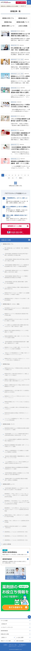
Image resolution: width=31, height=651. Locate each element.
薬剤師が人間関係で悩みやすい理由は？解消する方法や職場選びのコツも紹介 (17, 385)
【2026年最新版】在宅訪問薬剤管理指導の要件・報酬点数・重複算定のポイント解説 (17, 342)
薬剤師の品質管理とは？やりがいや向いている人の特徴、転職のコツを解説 (16, 320)
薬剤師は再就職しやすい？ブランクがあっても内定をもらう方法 (17, 402)
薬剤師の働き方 (22, 18)
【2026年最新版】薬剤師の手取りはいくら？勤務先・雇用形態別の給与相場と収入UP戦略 (17, 277)
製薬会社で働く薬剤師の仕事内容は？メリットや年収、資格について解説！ (17, 331)
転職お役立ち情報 (5, 634)
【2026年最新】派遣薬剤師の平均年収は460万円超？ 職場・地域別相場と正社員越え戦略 (16, 254)
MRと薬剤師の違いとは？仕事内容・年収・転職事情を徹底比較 (17, 249)
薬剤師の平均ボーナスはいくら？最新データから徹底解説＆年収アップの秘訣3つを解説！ (17, 293)
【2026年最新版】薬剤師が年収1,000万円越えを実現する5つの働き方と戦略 (17, 260)
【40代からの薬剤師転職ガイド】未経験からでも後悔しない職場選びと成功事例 (16, 451)
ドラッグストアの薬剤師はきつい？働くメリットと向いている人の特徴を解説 (17, 419)
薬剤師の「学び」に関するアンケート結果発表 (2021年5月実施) (17, 521)
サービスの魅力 (4, 620)
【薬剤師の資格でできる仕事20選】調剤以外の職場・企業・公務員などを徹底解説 (16, 479)
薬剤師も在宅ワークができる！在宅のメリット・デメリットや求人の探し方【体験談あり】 (17, 359)
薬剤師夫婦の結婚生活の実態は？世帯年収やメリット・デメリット (17, 413)
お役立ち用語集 (22, 26)
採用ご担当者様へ (20, 640)
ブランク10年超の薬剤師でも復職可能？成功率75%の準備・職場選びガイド (16, 440)
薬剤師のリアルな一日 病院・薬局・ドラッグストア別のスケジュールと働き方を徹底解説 (17, 348)
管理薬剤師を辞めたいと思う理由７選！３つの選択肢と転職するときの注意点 (17, 391)
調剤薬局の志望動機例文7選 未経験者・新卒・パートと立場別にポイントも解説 (17, 445)
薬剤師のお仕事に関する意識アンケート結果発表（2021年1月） (15, 527)
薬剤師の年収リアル (8, 18)
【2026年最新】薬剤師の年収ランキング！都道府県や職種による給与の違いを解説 (17, 271)
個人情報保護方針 (22, 644)
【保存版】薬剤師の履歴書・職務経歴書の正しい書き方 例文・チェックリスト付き (17, 457)
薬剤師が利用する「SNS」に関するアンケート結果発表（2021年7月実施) (16, 515)
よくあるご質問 (19, 637)
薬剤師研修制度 (4, 630)
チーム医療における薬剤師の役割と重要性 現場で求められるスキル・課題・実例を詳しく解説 (17, 325)
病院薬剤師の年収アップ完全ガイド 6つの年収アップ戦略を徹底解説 (17, 299)
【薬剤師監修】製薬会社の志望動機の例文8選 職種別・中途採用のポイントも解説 (17, 468)
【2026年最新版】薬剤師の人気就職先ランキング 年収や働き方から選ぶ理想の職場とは (17, 473)
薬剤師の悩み (8, 22)
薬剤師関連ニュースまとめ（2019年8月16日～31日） (16, 540)
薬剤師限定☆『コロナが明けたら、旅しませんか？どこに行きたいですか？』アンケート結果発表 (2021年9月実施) (17, 509)
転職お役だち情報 (6, 240)
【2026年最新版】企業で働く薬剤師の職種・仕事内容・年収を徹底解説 (16, 282)
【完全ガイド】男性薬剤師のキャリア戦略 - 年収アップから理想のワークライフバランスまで (17, 353)
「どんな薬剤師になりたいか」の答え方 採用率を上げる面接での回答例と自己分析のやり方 (17, 462)
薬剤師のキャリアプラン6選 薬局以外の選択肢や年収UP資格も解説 (16, 314)
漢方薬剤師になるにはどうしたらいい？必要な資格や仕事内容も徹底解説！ (17, 309)
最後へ (21, 178)
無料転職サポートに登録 (14, 226)
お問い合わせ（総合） (13, 644)
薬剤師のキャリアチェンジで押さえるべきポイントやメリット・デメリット (17, 397)
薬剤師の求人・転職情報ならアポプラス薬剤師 (9, 6)
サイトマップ (20, 646)
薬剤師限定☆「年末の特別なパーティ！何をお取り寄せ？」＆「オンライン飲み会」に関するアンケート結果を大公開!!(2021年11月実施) (17, 502)
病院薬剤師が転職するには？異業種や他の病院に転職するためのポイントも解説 (17, 429)
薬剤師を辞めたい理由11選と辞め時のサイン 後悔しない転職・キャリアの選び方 (17, 374)
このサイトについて (12, 646)
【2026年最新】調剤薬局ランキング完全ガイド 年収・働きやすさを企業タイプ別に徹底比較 (17, 489)
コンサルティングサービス (7, 627)
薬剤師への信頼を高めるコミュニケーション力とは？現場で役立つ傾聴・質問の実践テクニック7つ (17, 380)
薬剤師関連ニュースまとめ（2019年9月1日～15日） (16, 536)
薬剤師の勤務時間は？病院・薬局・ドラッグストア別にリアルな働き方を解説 (17, 337)
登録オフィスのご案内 (6, 640)
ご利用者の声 (4, 624)
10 (9, 178)
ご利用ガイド (4, 637)
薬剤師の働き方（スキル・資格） (11, 304)
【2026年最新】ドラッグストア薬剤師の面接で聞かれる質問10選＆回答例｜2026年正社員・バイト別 (17, 434)
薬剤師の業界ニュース (8, 26)
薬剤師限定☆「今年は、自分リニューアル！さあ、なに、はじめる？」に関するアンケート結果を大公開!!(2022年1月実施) (16, 495)
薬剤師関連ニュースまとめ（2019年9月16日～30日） (16, 531)
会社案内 (5, 644)
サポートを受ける (20, 2)
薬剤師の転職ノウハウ (23, 22)
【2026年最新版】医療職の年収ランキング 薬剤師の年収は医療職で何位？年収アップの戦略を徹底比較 (17, 265)
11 (12, 178)
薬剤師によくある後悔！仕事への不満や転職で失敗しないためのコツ (17, 408)
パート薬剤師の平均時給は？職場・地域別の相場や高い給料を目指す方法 (17, 288)
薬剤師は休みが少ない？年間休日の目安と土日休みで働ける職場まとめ (17, 369)
